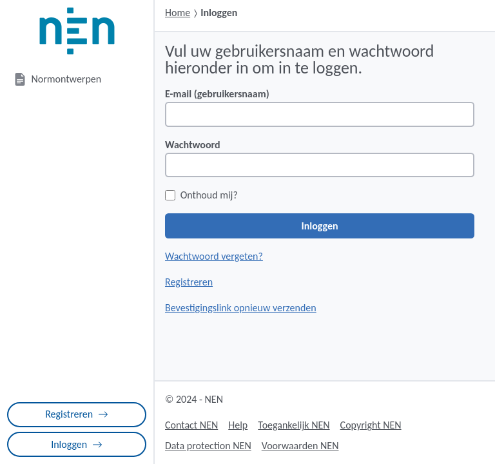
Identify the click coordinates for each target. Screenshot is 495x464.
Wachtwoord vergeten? (214, 256)
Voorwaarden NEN (300, 446)
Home (177, 12)
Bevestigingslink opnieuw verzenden (240, 308)
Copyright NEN (371, 425)
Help (238, 425)
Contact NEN (191, 425)
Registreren (76, 414)
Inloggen (76, 444)
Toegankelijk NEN (293, 425)
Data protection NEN (208, 446)
